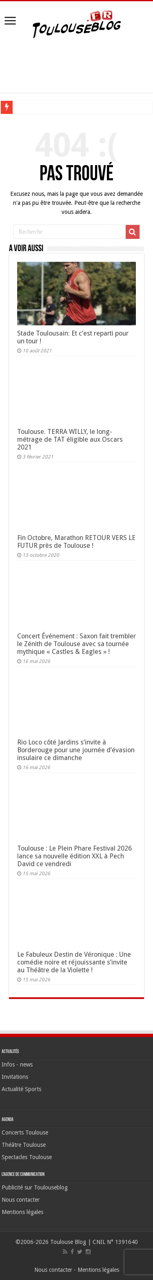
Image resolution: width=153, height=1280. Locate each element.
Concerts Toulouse (25, 1132)
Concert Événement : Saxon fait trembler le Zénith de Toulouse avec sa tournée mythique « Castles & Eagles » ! (76, 644)
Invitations (15, 1076)
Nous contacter (21, 1199)
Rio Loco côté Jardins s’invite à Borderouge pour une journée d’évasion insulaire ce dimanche (76, 750)
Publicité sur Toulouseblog (35, 1187)
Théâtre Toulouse (24, 1145)
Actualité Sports (21, 1089)
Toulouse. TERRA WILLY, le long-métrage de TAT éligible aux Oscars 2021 (70, 439)
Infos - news (17, 1064)
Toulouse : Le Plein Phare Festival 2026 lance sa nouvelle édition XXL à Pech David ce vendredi (74, 856)
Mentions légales (22, 1212)
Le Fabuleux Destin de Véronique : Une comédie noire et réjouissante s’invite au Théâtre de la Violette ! (74, 962)
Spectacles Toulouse (27, 1157)
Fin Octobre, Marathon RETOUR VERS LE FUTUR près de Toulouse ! (76, 541)
